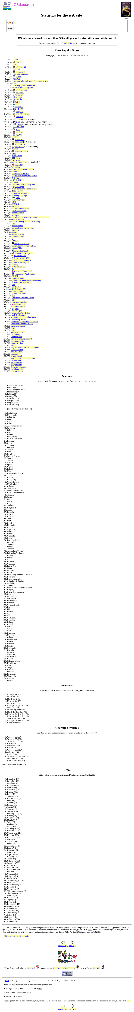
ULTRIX (15, 204)
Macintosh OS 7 (20, 304)
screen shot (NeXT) (22, 244)
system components (19, 162)
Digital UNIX (17, 147)
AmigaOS (19, 112)
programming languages (21, 260)
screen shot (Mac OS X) (23, 282)
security (15, 149)
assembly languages (19, 195)
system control (16, 363)
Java (13, 269)
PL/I (13, 300)
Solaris (18, 77)
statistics (15, 230)
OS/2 (19, 125)
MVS (18, 158)
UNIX (15, 65)
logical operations (17, 369)
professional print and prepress (24, 317)
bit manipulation (17, 350)
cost (14, 83)
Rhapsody (20, 93)
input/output (15, 354)
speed (14, 154)
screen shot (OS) (21, 251)
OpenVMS (21, 119)
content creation (18, 236)
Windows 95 (20, 140)
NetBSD (20, 191)
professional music (19, 211)
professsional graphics (20, 262)
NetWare (15, 178)
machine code (16, 360)
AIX (17, 104)
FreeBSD (19, 117)
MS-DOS (16, 79)
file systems (17, 97)
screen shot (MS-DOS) (21, 313)
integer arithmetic (17, 341)
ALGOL (15, 276)
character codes (18, 278)
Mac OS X (19, 107)
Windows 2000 (21, 90)
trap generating (16, 365)
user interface (18, 99)
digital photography (18, 326)
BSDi (18, 198)
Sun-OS (19, 135)
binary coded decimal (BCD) (22, 324)
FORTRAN (16, 287)
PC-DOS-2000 (18, 127)
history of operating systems (23, 169)
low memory (15, 334)
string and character (18, 367)
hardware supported (20, 74)
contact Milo (17, 248)
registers (15, 309)
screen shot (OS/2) (23, 258)
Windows (19, 132)
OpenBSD (19, 165)
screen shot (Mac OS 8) (23, 271)
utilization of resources (21, 208)
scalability (16, 167)
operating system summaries (24, 85)
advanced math (16, 356)
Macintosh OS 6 (20, 267)
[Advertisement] (83, 26)
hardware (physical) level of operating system (30, 81)
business (15, 182)
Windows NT (21, 67)
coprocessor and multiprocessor (23, 358)
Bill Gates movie (21, 151)
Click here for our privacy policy (16, 936)
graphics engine (18, 187)
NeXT (17, 122)
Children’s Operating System (23, 298)
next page (72, 946)
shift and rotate (16, 352)
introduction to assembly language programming (30, 217)
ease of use (16, 160)
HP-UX (20, 109)
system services (18, 234)
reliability (15, 137)
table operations (17, 371)
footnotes (16, 69)
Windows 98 (20, 72)
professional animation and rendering (26, 280)
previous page (63, 946)
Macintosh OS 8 (20, 289)
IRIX (18, 130)
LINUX (19, 62)
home (16, 59)
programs (15, 215)
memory (15, 265)
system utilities (18, 219)
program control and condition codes (25, 347)
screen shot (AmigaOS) (24, 253)
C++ (14, 224)
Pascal (13, 330)
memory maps (17, 291)
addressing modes (19, 319)
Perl (13, 296)
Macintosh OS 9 (20, 256)
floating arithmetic (18, 332)
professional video (19, 293)
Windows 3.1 (20, 144)
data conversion (17, 343)
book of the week (18, 306)
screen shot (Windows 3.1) (25, 274)
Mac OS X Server (23, 114)
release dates (17, 156)
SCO (14, 202)
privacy (13, 345)
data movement (16, 337)
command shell (18, 213)
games (14, 232)
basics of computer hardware (23, 228)
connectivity (17, 171)
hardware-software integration (23, 184)
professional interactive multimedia (24, 322)
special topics (17, 311)
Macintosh (19, 95)
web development (19, 315)
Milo (90, 930)
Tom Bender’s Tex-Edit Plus (64, 968)
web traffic (68, 43)
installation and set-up (20, 193)
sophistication (17, 226)
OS (17, 102)
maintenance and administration (24, 189)
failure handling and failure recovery (26, 221)
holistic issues (17, 142)
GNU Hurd (20, 180)
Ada (13, 285)
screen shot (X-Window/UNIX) (24, 246)
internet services (18, 200)
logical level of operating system (24, 176)
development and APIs (20, 174)
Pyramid (15, 206)
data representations (19, 302)
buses (13, 328)
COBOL (15, 241)
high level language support (21, 339)
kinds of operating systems (23, 88)
